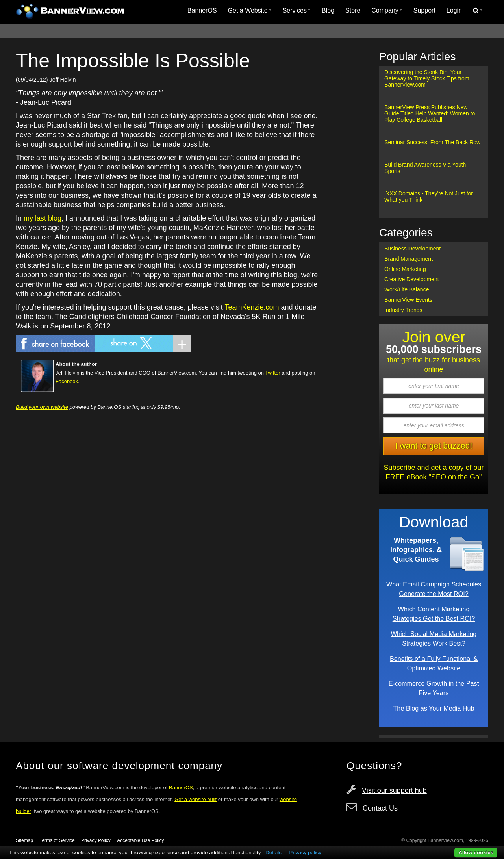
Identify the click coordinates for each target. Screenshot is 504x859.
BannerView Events (408, 300)
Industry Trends (403, 310)
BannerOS (202, 10)
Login (454, 10)
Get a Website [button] (250, 10)
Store (352, 10)
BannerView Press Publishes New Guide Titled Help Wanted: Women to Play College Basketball (429, 113)
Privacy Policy (96, 840)
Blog (328, 10)
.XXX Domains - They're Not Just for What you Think (428, 196)
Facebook (67, 381)
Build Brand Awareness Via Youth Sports (425, 167)
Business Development (412, 248)
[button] (477, 10)
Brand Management (408, 259)
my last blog (42, 218)
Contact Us (380, 808)
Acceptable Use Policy (140, 840)
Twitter (272, 373)
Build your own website (42, 407)
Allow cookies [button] (475, 852)
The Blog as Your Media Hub (433, 708)
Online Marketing (405, 269)
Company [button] (386, 10)
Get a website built (195, 799)
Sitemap (24, 840)
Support (424, 10)
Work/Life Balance (406, 289)
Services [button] (297, 10)
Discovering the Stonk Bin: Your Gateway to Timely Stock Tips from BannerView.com (426, 78)
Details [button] (273, 852)
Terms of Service (56, 840)
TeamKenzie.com (251, 307)
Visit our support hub (394, 790)
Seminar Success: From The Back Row (432, 142)
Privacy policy (305, 852)
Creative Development (411, 279)
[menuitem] (202, 10)
